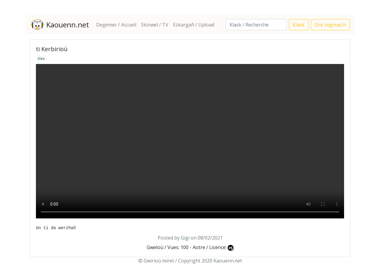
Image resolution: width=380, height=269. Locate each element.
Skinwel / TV (154, 24)
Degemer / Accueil (116, 24)
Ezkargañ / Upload (193, 24)
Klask (299, 24)
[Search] (256, 24)
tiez (41, 58)
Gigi (185, 237)
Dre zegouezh (330, 24)
